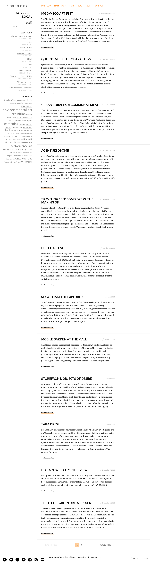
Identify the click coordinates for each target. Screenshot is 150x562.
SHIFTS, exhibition (25, 48)
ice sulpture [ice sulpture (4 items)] (27, 130)
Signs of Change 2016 (24, 70)
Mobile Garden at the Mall (64, 339)
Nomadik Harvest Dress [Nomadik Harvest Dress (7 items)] (18, 141)
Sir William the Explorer (62, 297)
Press (72, 6)
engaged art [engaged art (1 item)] (28, 103)
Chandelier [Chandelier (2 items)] (8, 100)
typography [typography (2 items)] (28, 156)
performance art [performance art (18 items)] (21, 146)
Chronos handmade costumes (21, 36)
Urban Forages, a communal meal (70, 105)
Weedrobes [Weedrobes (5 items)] (26, 161)
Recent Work (60, 6)
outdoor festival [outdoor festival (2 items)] (26, 143)
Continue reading (47, 47)
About (88, 6)
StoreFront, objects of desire (66, 378)
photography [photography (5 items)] (20, 149)
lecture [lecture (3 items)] (7, 136)
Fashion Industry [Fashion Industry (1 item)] (21, 117)
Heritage (29, 42)
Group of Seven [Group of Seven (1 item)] (27, 127)
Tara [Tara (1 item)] (30, 152)
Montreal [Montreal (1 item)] (29, 136)
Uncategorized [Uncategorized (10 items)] (23, 158)
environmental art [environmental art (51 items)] (17, 109)
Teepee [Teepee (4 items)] (9, 155)
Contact (99, 6)
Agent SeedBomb (55, 150)
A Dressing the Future (24, 82)
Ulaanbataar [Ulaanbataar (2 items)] (10, 159)
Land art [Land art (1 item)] (16, 133)
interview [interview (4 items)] (9, 133)
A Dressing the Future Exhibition (20, 76)
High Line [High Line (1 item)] (15, 130)
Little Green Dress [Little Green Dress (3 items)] (18, 136)
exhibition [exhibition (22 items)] (19, 114)
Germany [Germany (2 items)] (22, 124)
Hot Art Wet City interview (64, 470)
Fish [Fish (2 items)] (30, 120)
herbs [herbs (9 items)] (8, 130)
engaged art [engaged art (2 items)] (19, 103)
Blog (80, 6)
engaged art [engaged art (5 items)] (26, 106)
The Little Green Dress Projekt (67, 503)
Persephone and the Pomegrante (20, 88)
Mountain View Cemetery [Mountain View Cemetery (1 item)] (14, 140)
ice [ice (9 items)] (20, 130)
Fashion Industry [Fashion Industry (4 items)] (22, 120)
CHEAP (29, 59)
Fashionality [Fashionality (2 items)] (11, 117)
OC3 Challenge (53, 248)
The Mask (28, 65)
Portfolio (46, 6)
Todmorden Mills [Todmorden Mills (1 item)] (18, 155)
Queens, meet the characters (66, 59)
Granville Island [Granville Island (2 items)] (16, 127)
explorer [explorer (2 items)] (29, 114)
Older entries (105, 545)
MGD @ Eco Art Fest (57, 13)
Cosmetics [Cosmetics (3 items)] (16, 100)
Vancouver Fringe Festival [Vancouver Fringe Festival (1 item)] (12, 162)
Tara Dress (50, 424)
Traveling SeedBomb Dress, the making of (67, 200)
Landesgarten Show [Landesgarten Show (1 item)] (26, 133)
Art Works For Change (24, 53)
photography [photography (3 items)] (8, 149)
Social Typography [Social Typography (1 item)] (23, 152)
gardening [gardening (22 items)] (11, 124)
